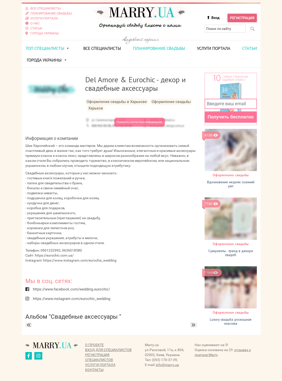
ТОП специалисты (44, 48)
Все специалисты (102, 48)
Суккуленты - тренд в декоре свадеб (230, 253)
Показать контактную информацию (139, 122)
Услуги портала (213, 48)
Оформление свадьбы (231, 175)
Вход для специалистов (108, 350)
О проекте (94, 345)
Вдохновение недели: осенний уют (230, 184)
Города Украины (44, 60)
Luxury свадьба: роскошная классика (230, 321)
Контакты (94, 370)
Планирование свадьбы (159, 48)
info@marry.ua (167, 365)
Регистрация (242, 18)
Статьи (249, 48)
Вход (215, 18)
